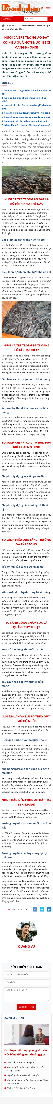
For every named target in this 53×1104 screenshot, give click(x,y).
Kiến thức (11, 25)
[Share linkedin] (49, 909)
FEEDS (48, 7)
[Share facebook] (35, 909)
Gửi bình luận (26, 1007)
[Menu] (7, 19)
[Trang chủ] (3, 25)
